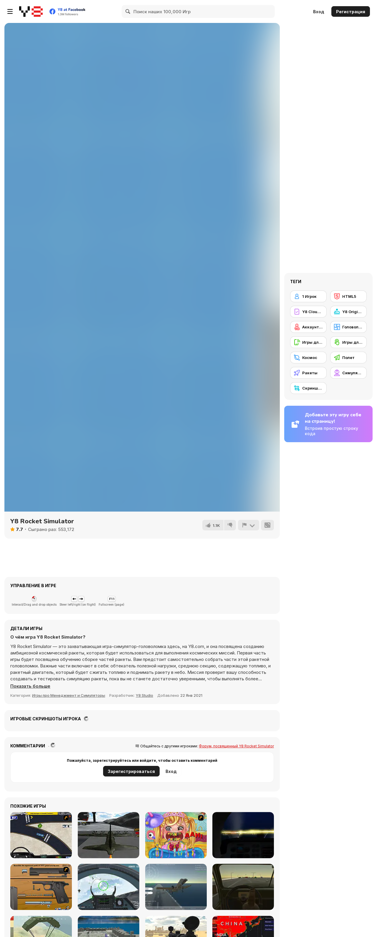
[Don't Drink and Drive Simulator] (243, 887)
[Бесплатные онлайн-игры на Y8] (31, 11)
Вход (318, 11)
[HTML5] (348, 296)
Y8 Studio (144, 695)
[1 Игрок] (308, 296)
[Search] (128, 11)
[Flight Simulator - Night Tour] (243, 835)
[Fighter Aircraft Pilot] (176, 887)
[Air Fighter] (108, 887)
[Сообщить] (248, 525)
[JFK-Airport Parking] (41, 835)
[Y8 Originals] (348, 312)
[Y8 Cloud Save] (308, 312)
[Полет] (348, 357)
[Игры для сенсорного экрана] (348, 342)
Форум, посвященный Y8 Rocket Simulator (236, 746)
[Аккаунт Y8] (308, 327)
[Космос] (308, 357)
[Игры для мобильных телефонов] (308, 342)
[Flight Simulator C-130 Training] (108, 835)
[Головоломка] (348, 327)
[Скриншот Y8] (308, 388)
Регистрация (350, 11)
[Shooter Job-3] (41, 887)
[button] (30, 686)
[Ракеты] (308, 373)
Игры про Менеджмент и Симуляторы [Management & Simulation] (68, 695)
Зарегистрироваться (131, 771)
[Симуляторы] (348, 373)
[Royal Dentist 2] (176, 835)
